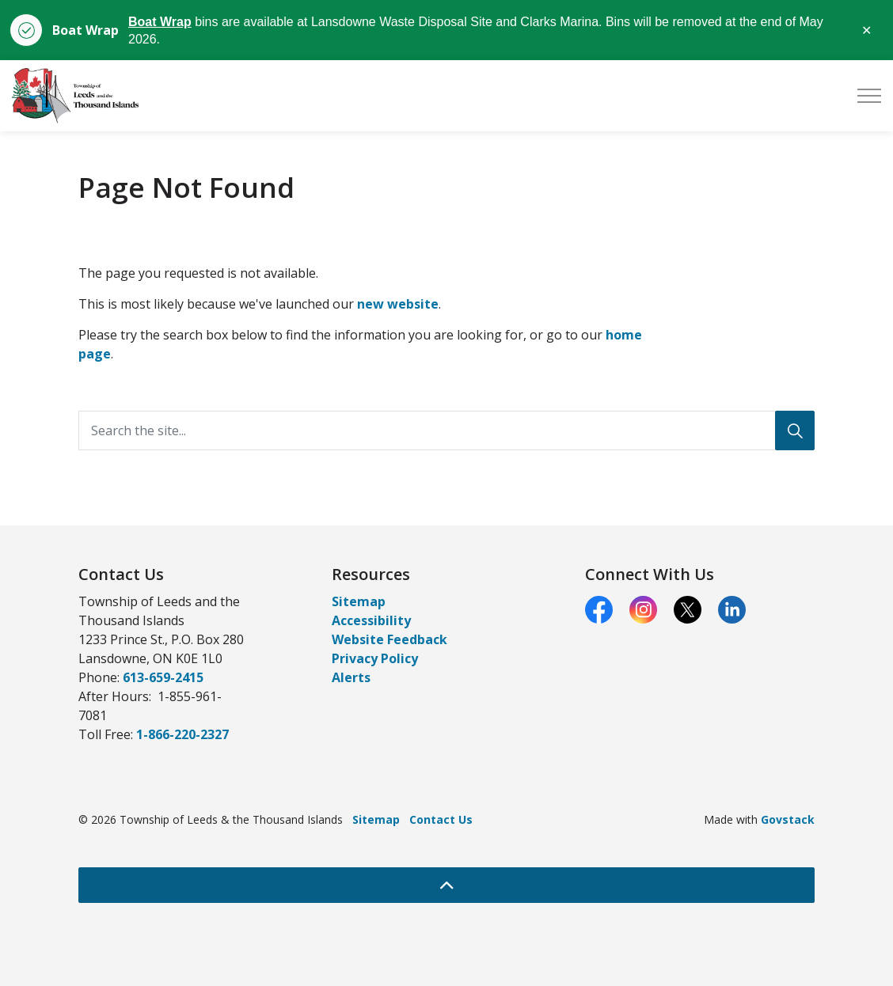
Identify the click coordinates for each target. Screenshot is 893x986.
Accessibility (371, 620)
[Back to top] (446, 885)
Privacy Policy (375, 658)
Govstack (788, 819)
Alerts (351, 677)
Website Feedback (389, 639)
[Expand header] (869, 95)
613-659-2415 (163, 677)
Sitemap (359, 601)
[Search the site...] (446, 430)
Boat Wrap (160, 21)
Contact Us (441, 819)
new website (398, 304)
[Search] (795, 430)
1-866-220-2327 (182, 734)
